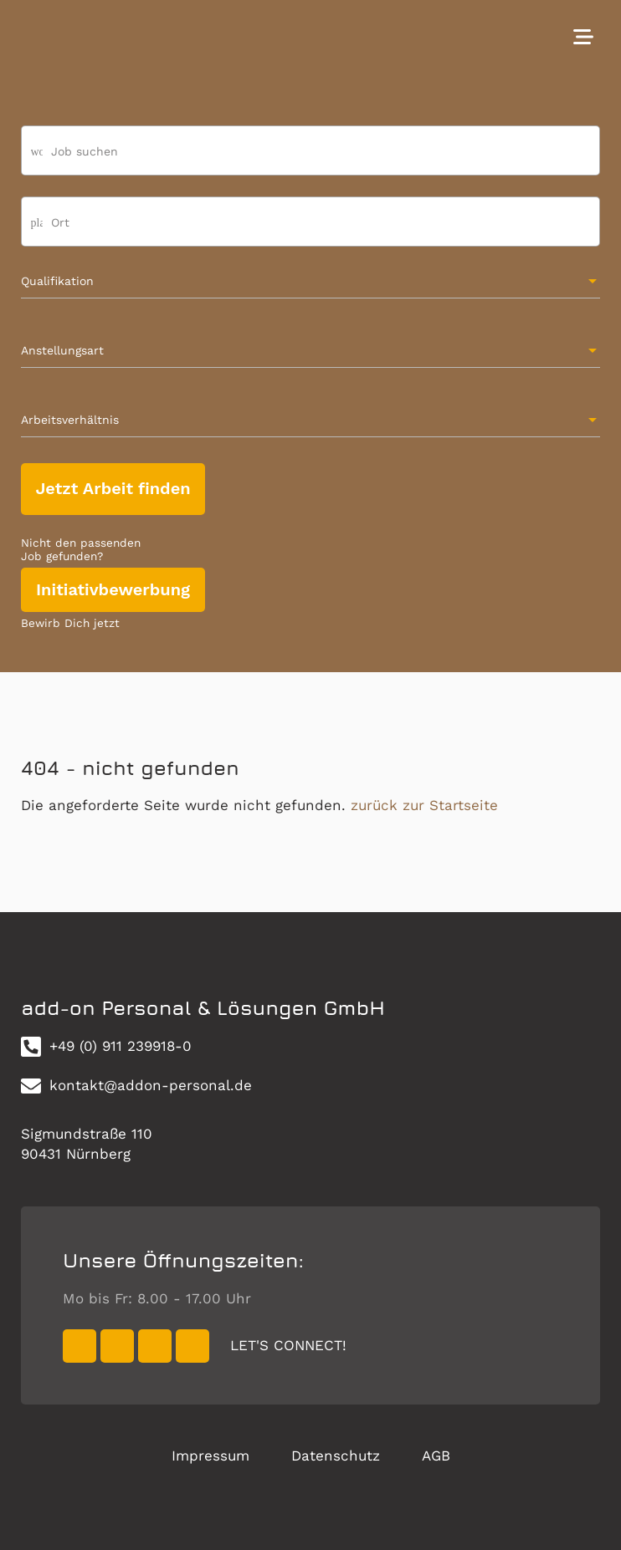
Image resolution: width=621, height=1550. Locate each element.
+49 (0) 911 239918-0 (106, 1047)
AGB (436, 1455)
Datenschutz (335, 1455)
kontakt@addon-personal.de (136, 1086)
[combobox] (311, 229)
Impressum (210, 1455)
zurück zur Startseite (424, 805)
